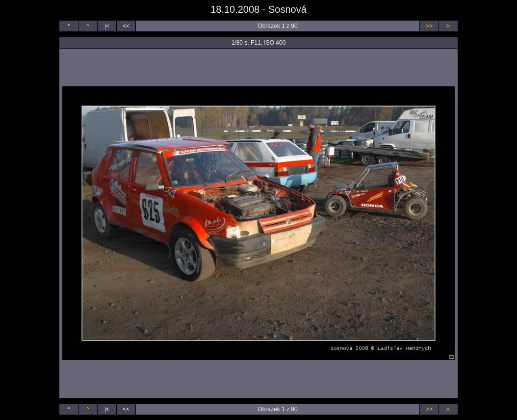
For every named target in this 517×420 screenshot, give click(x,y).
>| (448, 26)
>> (429, 26)
